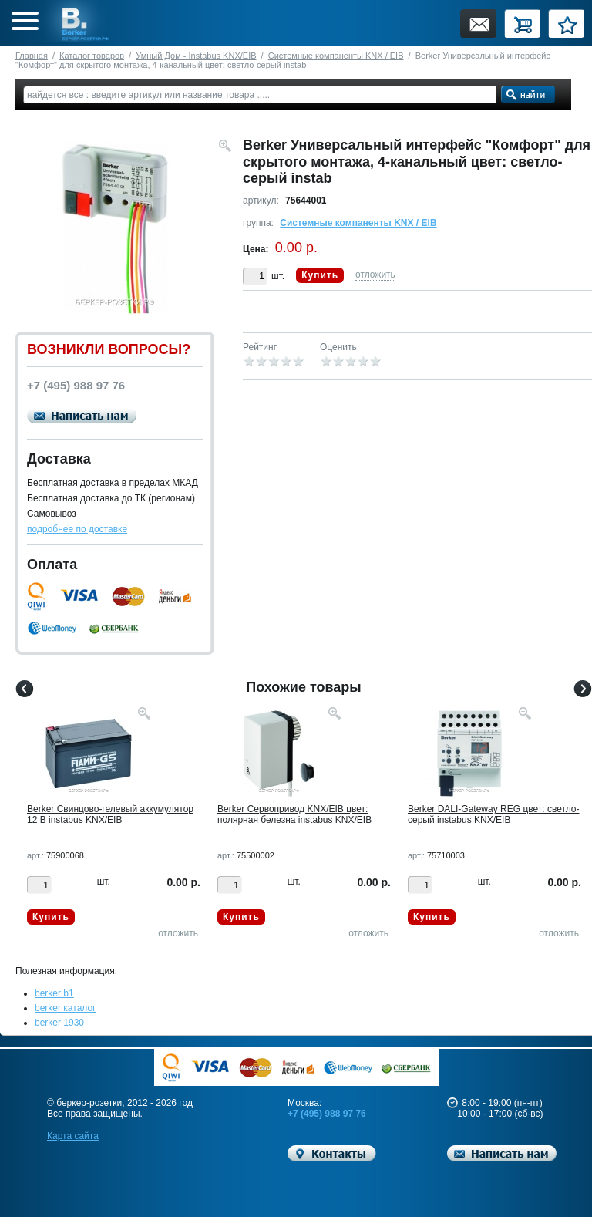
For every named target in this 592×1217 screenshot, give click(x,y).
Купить (319, 275)
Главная (31, 55)
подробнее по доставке (77, 529)
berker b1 (54, 993)
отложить (375, 274)
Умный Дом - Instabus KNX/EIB (196, 55)
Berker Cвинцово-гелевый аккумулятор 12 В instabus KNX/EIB (110, 814)
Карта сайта (73, 1136)
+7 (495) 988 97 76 (327, 1113)
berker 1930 (59, 1022)
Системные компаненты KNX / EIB (336, 55)
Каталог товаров (91, 55)
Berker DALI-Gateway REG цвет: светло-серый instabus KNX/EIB (494, 814)
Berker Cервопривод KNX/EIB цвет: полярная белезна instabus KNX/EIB (294, 814)
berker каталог (65, 1008)
